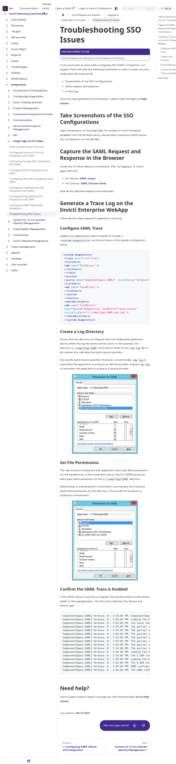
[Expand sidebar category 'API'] (8, 135)
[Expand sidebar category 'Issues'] (6, 61)
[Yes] (135, 725)
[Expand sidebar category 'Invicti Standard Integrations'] (8, 241)
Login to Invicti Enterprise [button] (93, 8)
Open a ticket (64, 8)
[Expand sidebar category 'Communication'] (8, 120)
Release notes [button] (46, 6)
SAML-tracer (87, 178)
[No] (143, 725)
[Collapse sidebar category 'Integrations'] (6, 84)
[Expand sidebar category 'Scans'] (6, 43)
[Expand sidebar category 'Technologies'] (6, 67)
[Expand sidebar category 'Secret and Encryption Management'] (8, 127)
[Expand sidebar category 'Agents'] (6, 252)
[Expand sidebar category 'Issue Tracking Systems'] (8, 102)
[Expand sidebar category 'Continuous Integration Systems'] (8, 114)
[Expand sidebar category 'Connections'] (8, 235)
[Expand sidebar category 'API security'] (6, 37)
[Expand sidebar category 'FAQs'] (6, 270)
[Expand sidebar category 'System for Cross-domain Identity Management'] (8, 221)
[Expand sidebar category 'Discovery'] (6, 25)
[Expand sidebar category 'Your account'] (6, 264)
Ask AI (166, 8)
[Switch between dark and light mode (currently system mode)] (116, 8)
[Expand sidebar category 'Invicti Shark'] (6, 49)
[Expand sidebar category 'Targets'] (6, 31)
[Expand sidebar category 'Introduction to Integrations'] (8, 90)
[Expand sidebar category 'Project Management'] (8, 108)
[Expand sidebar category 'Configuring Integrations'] (8, 96)
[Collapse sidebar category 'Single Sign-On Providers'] (8, 141)
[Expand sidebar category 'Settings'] (6, 258)
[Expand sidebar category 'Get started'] (6, 19)
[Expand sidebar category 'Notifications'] (6, 78)
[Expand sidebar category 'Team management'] (6, 246)
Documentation (29, 8)
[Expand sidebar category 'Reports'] (6, 55)
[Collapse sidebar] (28, 760)
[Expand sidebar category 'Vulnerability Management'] (8, 229)
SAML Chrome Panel (93, 183)
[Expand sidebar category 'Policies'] (6, 72)
